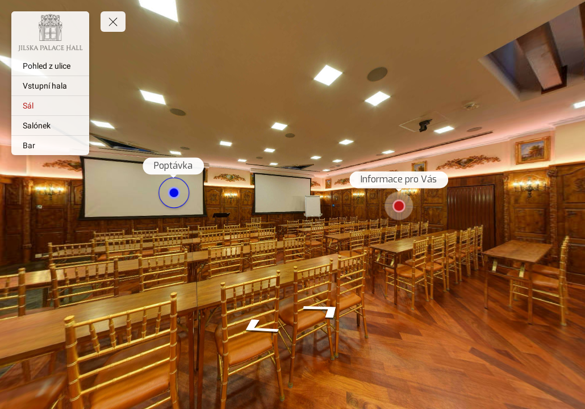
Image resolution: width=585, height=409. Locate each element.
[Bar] (50, 145)
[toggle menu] (113, 21)
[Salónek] (50, 125)
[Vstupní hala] (50, 85)
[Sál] (50, 105)
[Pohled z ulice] (50, 66)
